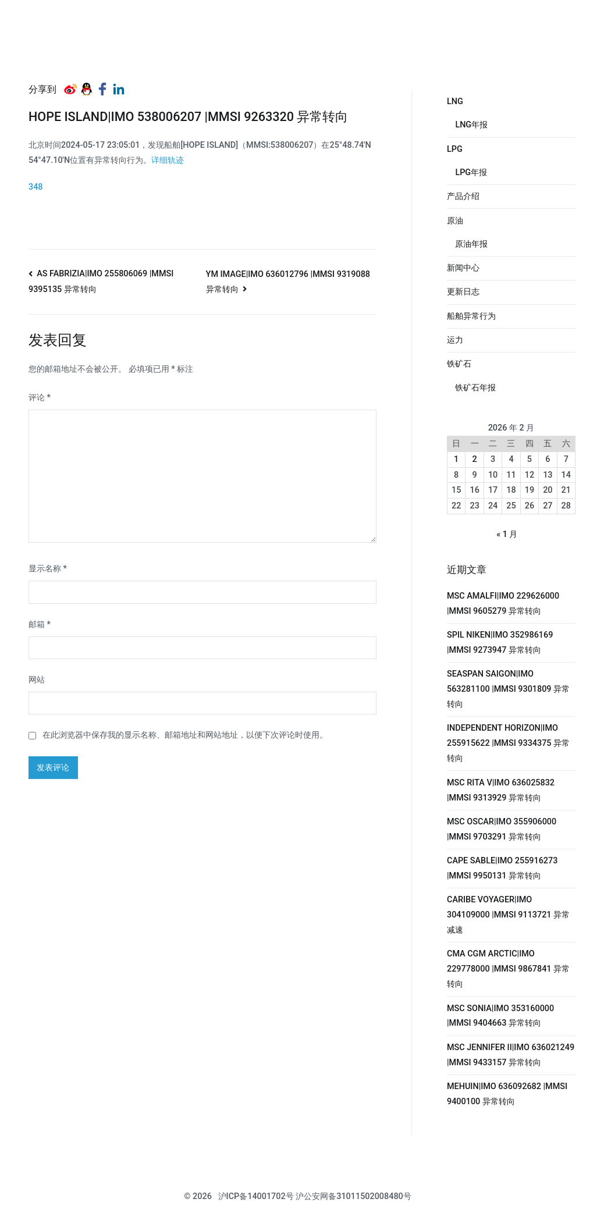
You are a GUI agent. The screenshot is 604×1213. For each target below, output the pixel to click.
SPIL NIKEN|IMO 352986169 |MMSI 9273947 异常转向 (500, 642)
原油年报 (471, 244)
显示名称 (48, 569)
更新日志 (463, 292)
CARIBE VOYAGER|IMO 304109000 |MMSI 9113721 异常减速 (508, 915)
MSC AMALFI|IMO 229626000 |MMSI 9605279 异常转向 (503, 603)
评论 (40, 398)
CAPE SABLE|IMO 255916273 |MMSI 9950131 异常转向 (502, 868)
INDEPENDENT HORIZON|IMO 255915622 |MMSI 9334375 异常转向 (508, 743)
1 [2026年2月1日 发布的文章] (456, 459)
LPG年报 (471, 172)
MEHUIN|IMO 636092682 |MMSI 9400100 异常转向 (507, 1094)
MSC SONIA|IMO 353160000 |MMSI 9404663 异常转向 (500, 1016)
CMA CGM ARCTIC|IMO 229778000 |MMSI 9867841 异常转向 (508, 969)
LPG (455, 149)
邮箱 (40, 624)
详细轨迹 (167, 160)
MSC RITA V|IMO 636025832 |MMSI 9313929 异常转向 (501, 790)
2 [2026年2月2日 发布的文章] (474, 459)
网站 (37, 680)
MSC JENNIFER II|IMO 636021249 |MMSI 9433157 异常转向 (510, 1055)
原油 (455, 221)
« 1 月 (506, 534)
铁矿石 (459, 364)
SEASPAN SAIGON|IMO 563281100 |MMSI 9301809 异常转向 (508, 689)
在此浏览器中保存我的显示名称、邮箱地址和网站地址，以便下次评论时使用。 (185, 735)
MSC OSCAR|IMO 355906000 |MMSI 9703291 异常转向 (501, 829)
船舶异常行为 (471, 316)
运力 (455, 340)
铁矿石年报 (475, 388)
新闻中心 (463, 268)
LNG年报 (471, 125)
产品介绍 (463, 196)
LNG (455, 101)
